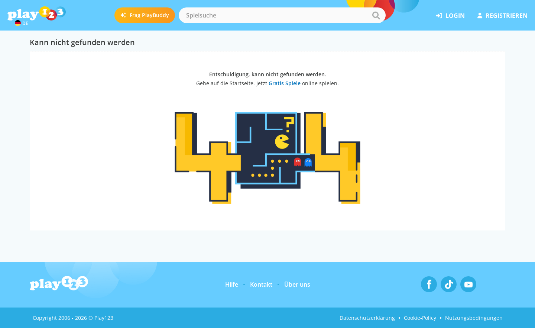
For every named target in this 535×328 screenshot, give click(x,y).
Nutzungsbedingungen (474, 317)
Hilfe (231, 284)
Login (450, 16)
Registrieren (502, 16)
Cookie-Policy (420, 317)
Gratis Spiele (285, 83)
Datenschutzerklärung (367, 317)
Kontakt (261, 284)
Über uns (297, 284)
